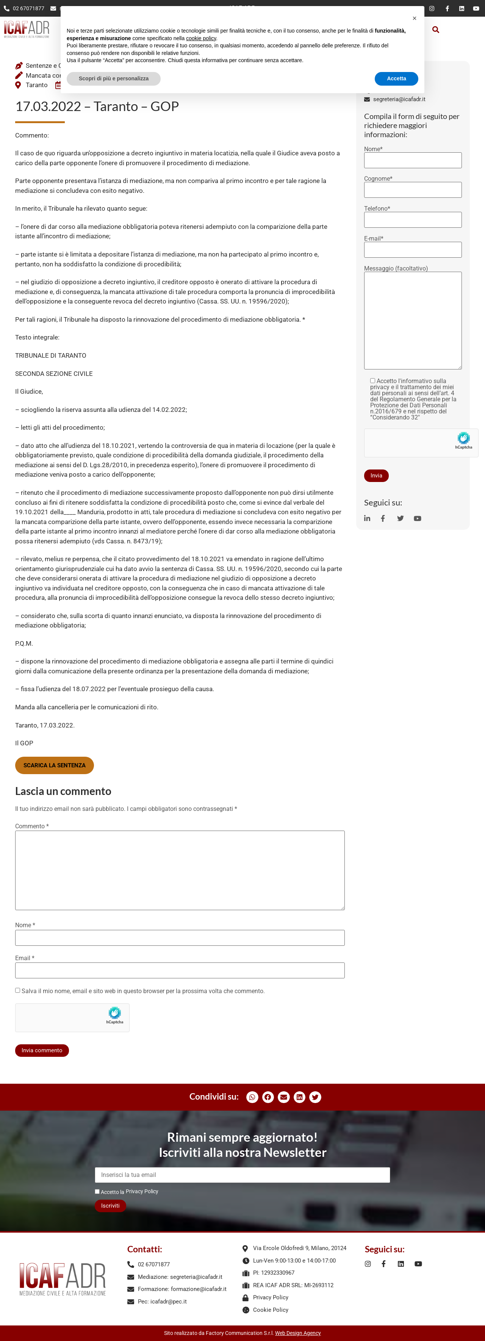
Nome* (413, 155)
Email (24, 958)
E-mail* (413, 244)
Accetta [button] (396, 78)
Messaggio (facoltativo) (413, 318)
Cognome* (413, 184)
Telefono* (413, 214)
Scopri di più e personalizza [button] (114, 78)
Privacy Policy (142, 1191)
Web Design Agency (298, 1333)
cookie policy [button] (201, 38)
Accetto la (109, 1192)
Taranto (37, 85)
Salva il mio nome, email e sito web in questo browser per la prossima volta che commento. (143, 991)
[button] (436, 29)
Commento (32, 826)
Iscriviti (110, 1205)
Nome (25, 925)
